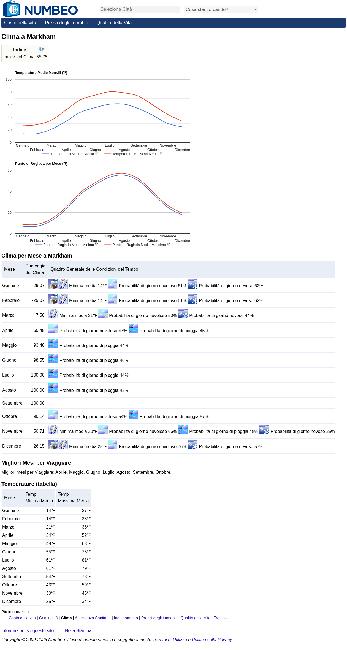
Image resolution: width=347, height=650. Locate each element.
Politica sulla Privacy (212, 639)
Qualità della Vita (114, 22)
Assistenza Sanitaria (93, 618)
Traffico (220, 618)
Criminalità (48, 618)
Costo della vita (20, 22)
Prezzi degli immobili (66, 22)
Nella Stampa (78, 630)
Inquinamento (126, 618)
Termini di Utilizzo (170, 639)
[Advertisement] (304, 66)
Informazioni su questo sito (27, 630)
